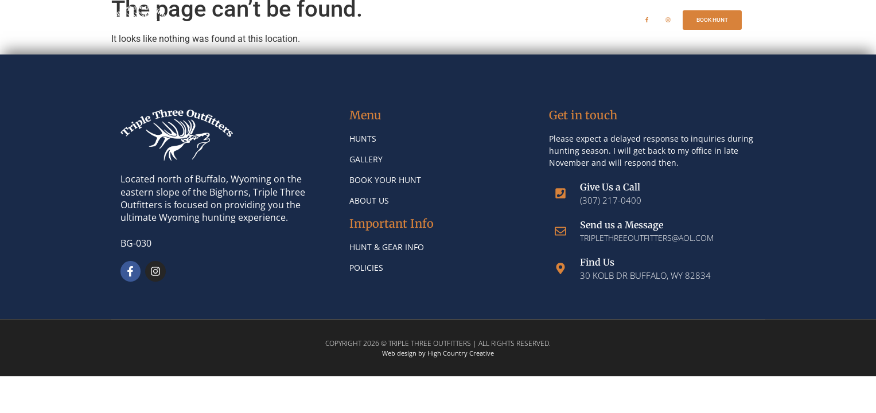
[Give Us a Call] (560, 193)
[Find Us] (560, 268)
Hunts (378, 20)
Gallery (436, 19)
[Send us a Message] (560, 231)
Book (547, 19)
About (494, 20)
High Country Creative (460, 353)
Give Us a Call (610, 187)
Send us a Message (621, 225)
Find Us (597, 262)
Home (325, 19)
